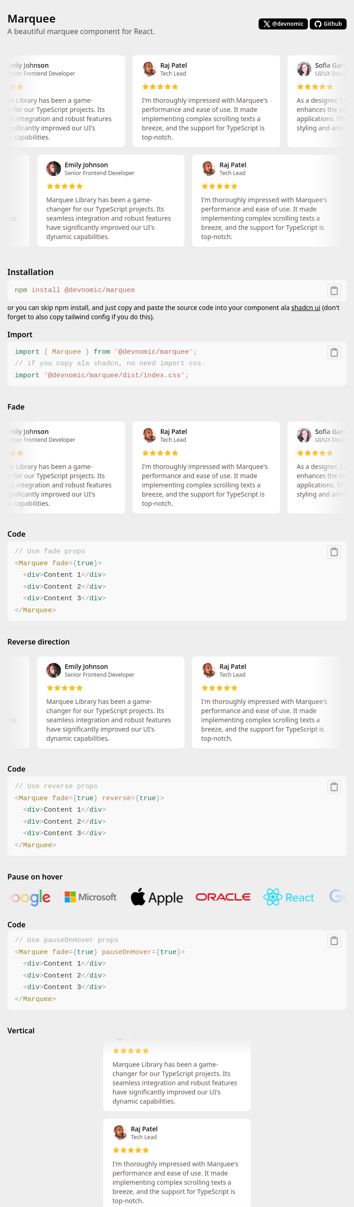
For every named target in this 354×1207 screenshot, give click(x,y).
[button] (334, 291)
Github (328, 24)
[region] (177, 290)
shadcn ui (305, 307)
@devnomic (283, 24)
